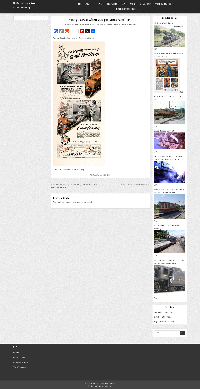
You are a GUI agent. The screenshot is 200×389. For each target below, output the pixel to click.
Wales (132, 3)
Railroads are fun (24, 3)
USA (123, 3)
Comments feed (20, 362)
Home (80, 3)
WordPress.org (19, 367)
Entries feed (19, 357)
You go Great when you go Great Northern (100, 20)
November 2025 (161, 312)
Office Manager (72, 24)
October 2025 (160, 317)
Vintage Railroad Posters (164, 3)
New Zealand (112, 3)
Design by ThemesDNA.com (100, 386)
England (99, 3)
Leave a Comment (106, 24)
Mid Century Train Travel (126, 9)
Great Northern (104, 175)
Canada (87, 3)
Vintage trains (145, 3)
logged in (69, 202)
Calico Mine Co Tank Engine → (135, 184)
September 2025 (161, 321)
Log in (16, 352)
